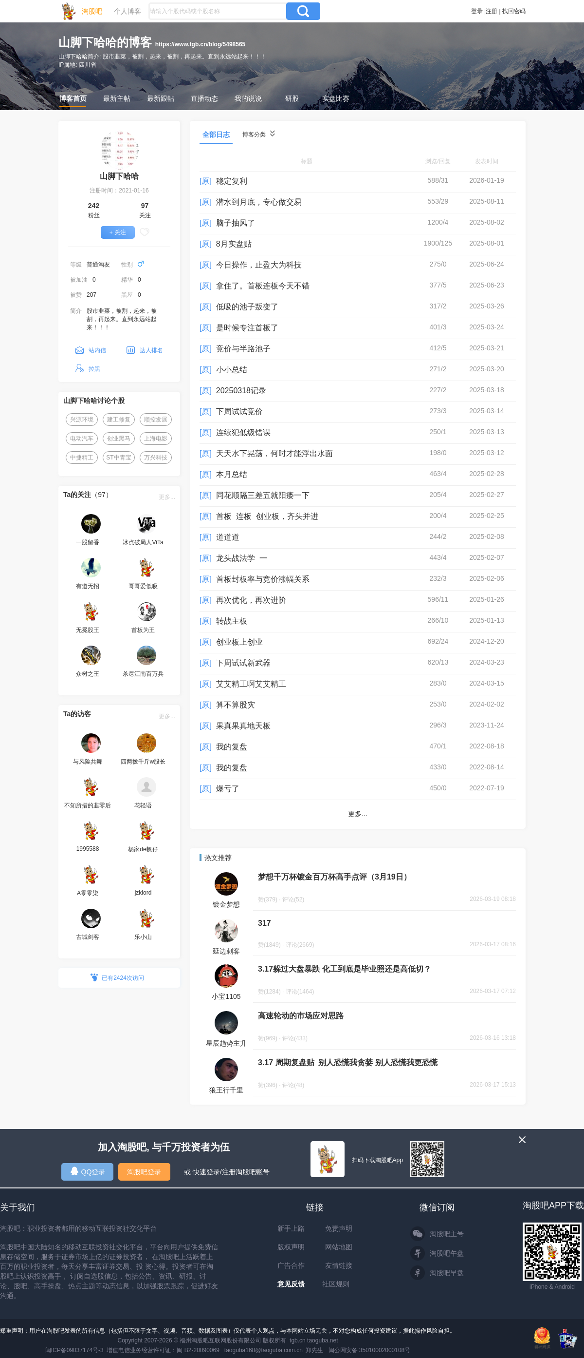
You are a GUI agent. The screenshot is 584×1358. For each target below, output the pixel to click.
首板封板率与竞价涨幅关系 (263, 579)
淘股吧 (92, 11)
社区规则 (335, 1284)
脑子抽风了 (235, 223)
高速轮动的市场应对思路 (301, 1016)
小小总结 (231, 369)
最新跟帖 (160, 98)
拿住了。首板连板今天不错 (263, 286)
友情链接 (338, 1265)
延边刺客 (226, 951)
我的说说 (248, 98)
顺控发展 (155, 419)
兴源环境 (81, 419)
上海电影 (155, 438)
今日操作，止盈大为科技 (259, 265)
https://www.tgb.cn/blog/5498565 (200, 44)
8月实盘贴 (234, 244)
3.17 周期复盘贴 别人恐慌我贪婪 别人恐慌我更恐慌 (348, 1062)
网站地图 (338, 1247)
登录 (477, 11)
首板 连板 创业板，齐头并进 (267, 516)
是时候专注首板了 (247, 328)
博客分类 (258, 134)
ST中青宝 (118, 457)
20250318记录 (241, 390)
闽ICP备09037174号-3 (74, 1350)
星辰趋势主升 (226, 1043)
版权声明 (291, 1247)
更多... (167, 497)
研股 (292, 98)
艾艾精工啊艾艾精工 (251, 684)
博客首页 (73, 98)
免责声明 (338, 1228)
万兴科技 (155, 457)
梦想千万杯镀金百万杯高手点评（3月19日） (334, 877)
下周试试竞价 (239, 411)
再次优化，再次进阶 (251, 600)
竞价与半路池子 (243, 348)
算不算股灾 (235, 705)
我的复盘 (231, 747)
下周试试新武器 (243, 663)
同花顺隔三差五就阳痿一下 (263, 495)
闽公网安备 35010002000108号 (369, 1350)
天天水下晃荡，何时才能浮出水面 (274, 453)
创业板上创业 (239, 642)
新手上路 (291, 1228)
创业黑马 (118, 438)
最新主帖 (116, 98)
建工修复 (118, 419)
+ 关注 (118, 232)
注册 (491, 11)
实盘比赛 (335, 98)
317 (264, 923)
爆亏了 (227, 788)
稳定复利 (231, 181)
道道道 (227, 537)
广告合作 (291, 1265)
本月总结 (231, 474)
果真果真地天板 (243, 726)
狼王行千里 (226, 1090)
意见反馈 (291, 1284)
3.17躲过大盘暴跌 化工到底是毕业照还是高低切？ (344, 969)
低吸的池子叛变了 (247, 307)
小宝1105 (226, 996)
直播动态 (204, 98)
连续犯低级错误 (243, 432)
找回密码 (514, 11)
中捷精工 (81, 457)
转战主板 (231, 621)
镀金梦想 (226, 904)
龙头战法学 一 (241, 558)
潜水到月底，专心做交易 (259, 202)
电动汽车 (81, 438)
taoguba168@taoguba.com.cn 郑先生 (274, 1350)
